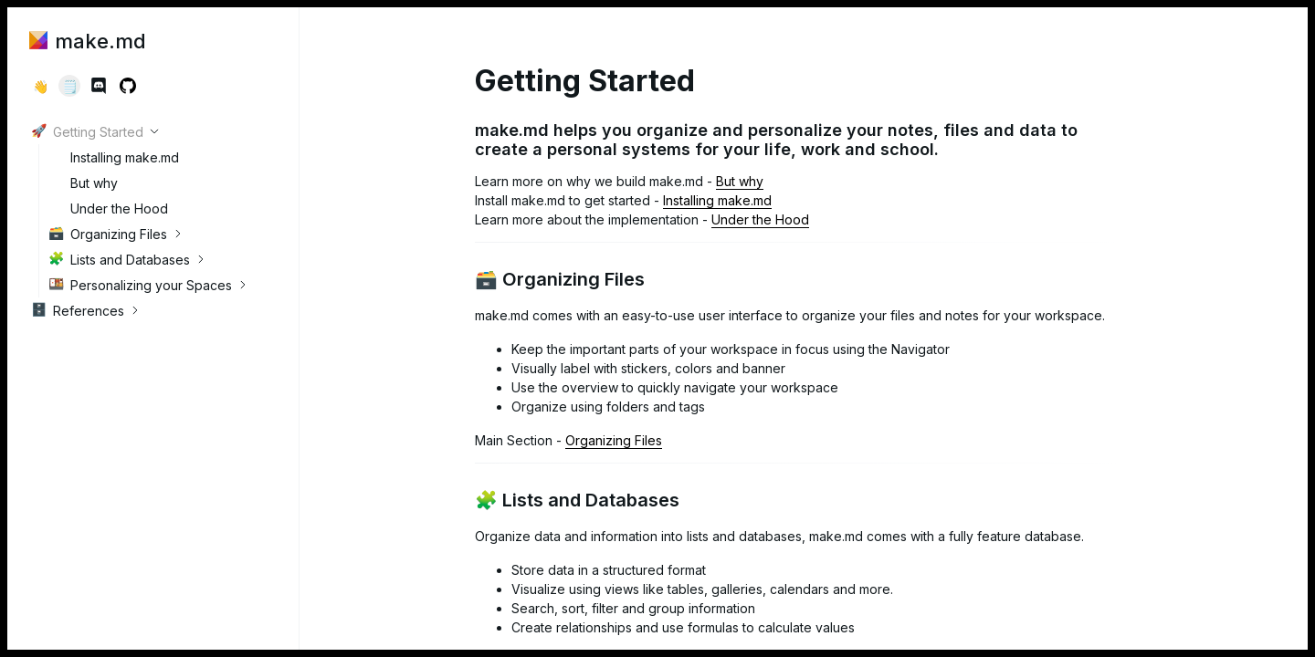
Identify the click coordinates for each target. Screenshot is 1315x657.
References (77, 310)
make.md (87, 41)
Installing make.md (113, 157)
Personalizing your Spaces (140, 285)
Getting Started (87, 131)
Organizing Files (107, 233)
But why (83, 182)
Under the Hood (108, 208)
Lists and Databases (119, 259)
